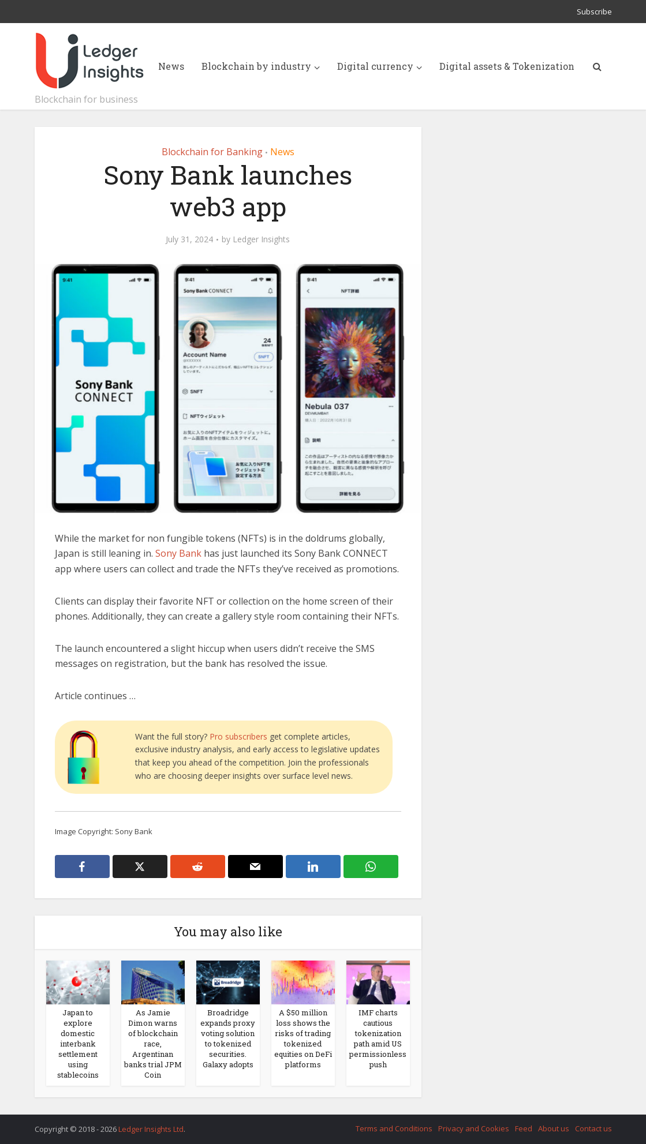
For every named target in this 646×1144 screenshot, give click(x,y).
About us (553, 1128)
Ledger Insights (261, 239)
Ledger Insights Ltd (151, 1129)
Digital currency (375, 66)
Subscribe (594, 11)
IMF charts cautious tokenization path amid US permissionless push (377, 1038)
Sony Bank (178, 553)
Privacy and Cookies (473, 1128)
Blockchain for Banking (212, 151)
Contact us (593, 1128)
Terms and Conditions (394, 1128)
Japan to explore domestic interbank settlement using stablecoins (78, 1043)
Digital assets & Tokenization (506, 66)
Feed (523, 1128)
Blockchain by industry (256, 66)
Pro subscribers (238, 736)
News (171, 66)
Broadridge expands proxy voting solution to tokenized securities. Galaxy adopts (227, 1038)
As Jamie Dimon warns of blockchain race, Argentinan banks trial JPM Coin (153, 1043)
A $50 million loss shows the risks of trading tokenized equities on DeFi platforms (303, 1038)
